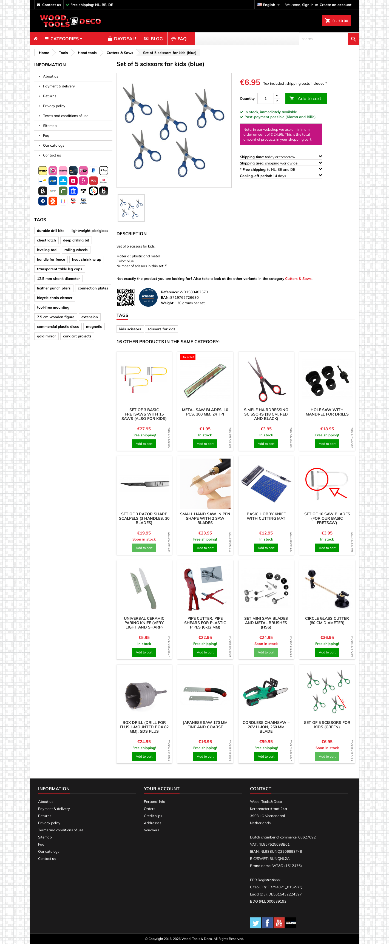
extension (89, 317)
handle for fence (51, 259)
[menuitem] (35, 39)
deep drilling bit (76, 240)
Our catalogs (53, 145)
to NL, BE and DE (281, 169)
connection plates (93, 288)
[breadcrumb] (43, 52)
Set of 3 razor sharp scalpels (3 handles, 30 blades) (144, 518)
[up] (277, 96)
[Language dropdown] (269, 5)
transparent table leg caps (59, 269)
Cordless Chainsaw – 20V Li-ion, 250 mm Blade (266, 727)
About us (50, 76)
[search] (329, 38)
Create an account (335, 4)
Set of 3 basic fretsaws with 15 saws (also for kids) (144, 414)
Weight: (167, 303)
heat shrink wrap (86, 259)
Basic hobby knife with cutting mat (266, 516)
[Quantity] (265, 98)
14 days (281, 175)
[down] (277, 101)
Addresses (152, 823)
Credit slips (153, 816)
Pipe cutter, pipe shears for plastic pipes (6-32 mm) (205, 623)
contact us (51, 4)
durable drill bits (50, 230)
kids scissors (130, 329)
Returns (49, 96)
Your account (162, 788)
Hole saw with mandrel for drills (327, 412)
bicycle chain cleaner (54, 297)
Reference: (170, 292)
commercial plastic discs (58, 326)
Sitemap (49, 125)
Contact (260, 788)
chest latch (46, 240)
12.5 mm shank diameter (58, 278)
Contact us (51, 155)
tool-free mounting (53, 307)
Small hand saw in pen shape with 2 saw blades (205, 518)
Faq (45, 135)
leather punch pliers (54, 288)
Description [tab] (132, 233)
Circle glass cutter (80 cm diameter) (327, 620)
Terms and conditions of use (65, 115)
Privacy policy (53, 106)
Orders (149, 808)
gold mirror (46, 336)
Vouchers (151, 830)
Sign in (308, 4)
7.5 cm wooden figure (55, 317)
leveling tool (47, 250)
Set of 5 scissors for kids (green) (327, 724)
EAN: (165, 297)
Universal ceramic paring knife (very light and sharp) (144, 623)
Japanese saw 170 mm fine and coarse (205, 724)
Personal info (154, 801)
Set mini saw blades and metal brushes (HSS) (266, 623)
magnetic (94, 326)
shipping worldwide (281, 163)
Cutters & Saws (298, 278)
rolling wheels (76, 250)
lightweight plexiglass (90, 230)
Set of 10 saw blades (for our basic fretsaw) (327, 518)
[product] (144, 379)
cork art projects (77, 336)
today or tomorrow (281, 156)
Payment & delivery (58, 86)
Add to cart (305, 98)
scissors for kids (161, 329)
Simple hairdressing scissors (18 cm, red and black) (266, 414)
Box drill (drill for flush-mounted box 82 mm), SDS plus (144, 727)
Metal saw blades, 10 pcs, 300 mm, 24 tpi (205, 412)
